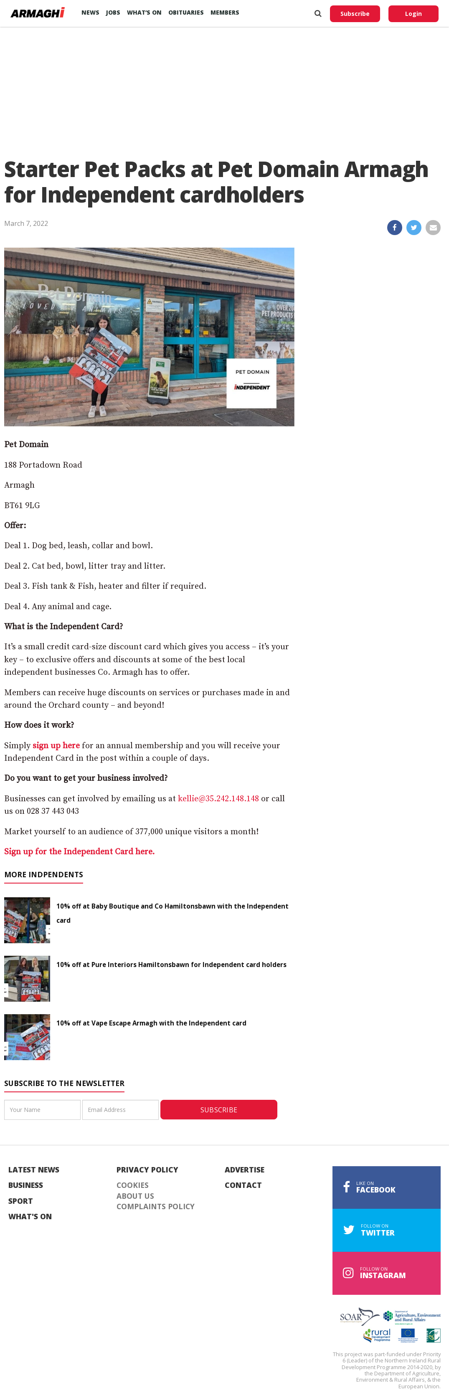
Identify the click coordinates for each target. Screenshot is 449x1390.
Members (225, 12)
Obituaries (186, 12)
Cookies (133, 1185)
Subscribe (355, 14)
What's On (30, 1216)
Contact (243, 1185)
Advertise (244, 1170)
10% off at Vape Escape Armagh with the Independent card (151, 1023)
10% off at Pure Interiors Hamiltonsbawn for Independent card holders (171, 964)
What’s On (144, 12)
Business (25, 1185)
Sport (20, 1201)
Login (413, 14)
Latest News (33, 1170)
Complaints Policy (156, 1206)
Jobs (113, 12)
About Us (135, 1196)
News (90, 12)
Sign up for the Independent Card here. (79, 852)
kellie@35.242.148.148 (218, 799)
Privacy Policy (147, 1170)
